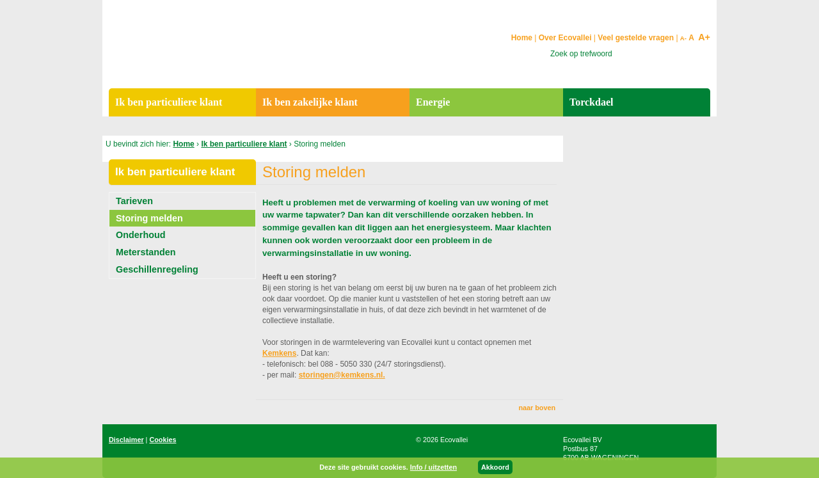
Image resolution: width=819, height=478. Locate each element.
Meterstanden (146, 252)
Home (183, 143)
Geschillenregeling (157, 269)
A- (683, 38)
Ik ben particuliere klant (244, 143)
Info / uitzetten (433, 467)
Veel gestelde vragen (636, 37)
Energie (433, 102)
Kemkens (279, 353)
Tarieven (134, 201)
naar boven (536, 407)
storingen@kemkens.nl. (342, 374)
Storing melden (149, 218)
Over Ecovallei (565, 37)
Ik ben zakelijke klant (310, 102)
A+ (704, 37)
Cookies (162, 439)
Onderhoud (141, 235)
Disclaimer (126, 439)
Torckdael (591, 102)
